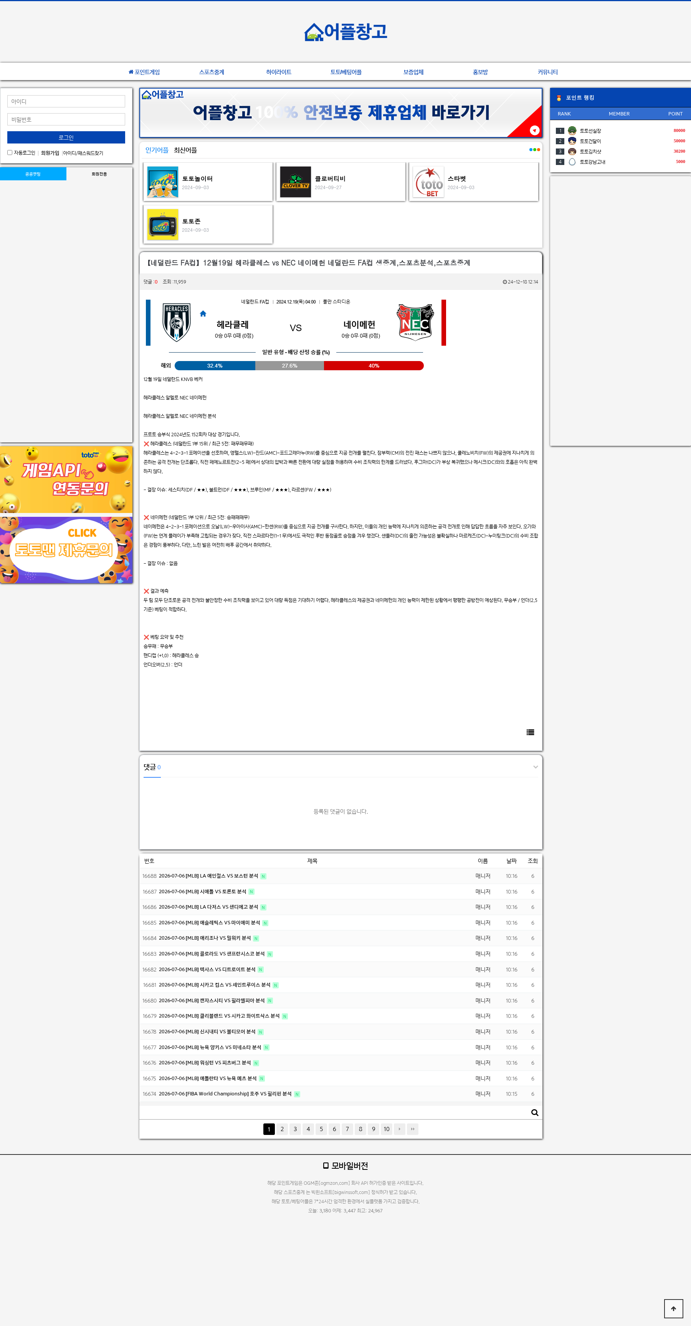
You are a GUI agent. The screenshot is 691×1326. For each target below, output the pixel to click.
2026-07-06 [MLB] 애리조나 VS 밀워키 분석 (205, 938)
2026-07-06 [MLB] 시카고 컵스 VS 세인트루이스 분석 (215, 984)
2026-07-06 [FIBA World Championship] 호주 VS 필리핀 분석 (226, 1093)
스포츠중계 (211, 72)
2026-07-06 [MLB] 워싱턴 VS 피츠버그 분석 (205, 1062)
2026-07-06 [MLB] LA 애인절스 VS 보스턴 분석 (209, 875)
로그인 (66, 137)
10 (387, 1129)
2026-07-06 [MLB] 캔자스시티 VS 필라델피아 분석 (212, 1000)
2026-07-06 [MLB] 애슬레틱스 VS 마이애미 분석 (210, 922)
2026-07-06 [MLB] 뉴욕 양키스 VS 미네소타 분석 (211, 1047)
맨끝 (412, 1129)
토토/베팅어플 (346, 72)
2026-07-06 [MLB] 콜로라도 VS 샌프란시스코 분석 (212, 953)
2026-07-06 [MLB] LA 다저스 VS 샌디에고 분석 (209, 907)
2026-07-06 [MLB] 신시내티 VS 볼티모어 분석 (208, 1031)
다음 (399, 1129)
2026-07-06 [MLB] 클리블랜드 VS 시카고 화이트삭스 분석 (220, 1016)
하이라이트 (278, 72)
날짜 (512, 861)
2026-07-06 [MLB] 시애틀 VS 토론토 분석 (203, 891)
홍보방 (480, 72)
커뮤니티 (548, 72)
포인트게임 (144, 72)
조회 (533, 861)
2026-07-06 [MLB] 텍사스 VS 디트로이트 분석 (208, 969)
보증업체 (413, 72)
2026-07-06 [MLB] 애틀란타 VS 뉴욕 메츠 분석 (208, 1078)
